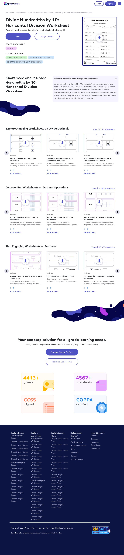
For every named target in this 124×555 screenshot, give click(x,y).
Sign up (110, 4)
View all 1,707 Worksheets (103, 247)
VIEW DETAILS (15, 173)
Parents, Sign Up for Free (62, 352)
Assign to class (47, 36)
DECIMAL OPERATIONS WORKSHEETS (24, 62)
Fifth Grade (39, 12)
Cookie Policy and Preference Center (56, 528)
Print (18, 36)
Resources (10, 12)
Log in (99, 4)
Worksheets (21, 12)
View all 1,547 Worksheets (103, 188)
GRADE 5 (11, 48)
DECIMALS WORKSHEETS (41, 58)
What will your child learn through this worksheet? (85, 78)
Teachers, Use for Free (62, 362)
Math (30, 12)
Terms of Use (17, 528)
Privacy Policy (31, 528)
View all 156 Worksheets (104, 129)
